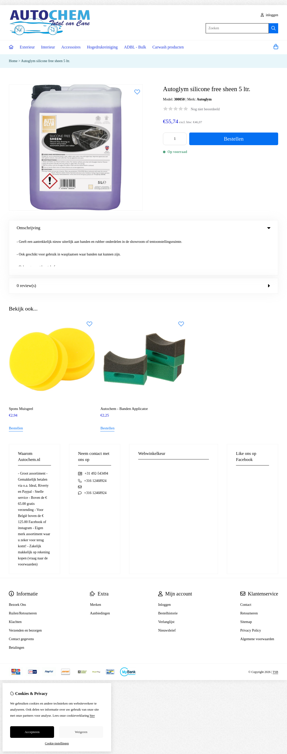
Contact (245, 565)
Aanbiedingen (100, 574)
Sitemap (246, 582)
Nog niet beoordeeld (205, 109)
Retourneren (249, 574)
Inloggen (164, 565)
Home (13, 61)
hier (92, 715)
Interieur (48, 47)
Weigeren (81, 732)
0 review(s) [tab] (143, 246)
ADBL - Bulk (135, 47)
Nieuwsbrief (167, 591)
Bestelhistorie (168, 574)
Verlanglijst (166, 582)
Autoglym (204, 99)
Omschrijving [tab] (143, 227)
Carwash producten (168, 47)
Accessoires (71, 47)
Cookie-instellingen (57, 743)
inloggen (269, 15)
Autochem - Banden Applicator (124, 369)
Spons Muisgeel (21, 369)
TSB (275, 632)
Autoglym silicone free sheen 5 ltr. (45, 61)
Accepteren (32, 732)
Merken (95, 565)
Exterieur (27, 47)
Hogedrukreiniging (102, 47)
